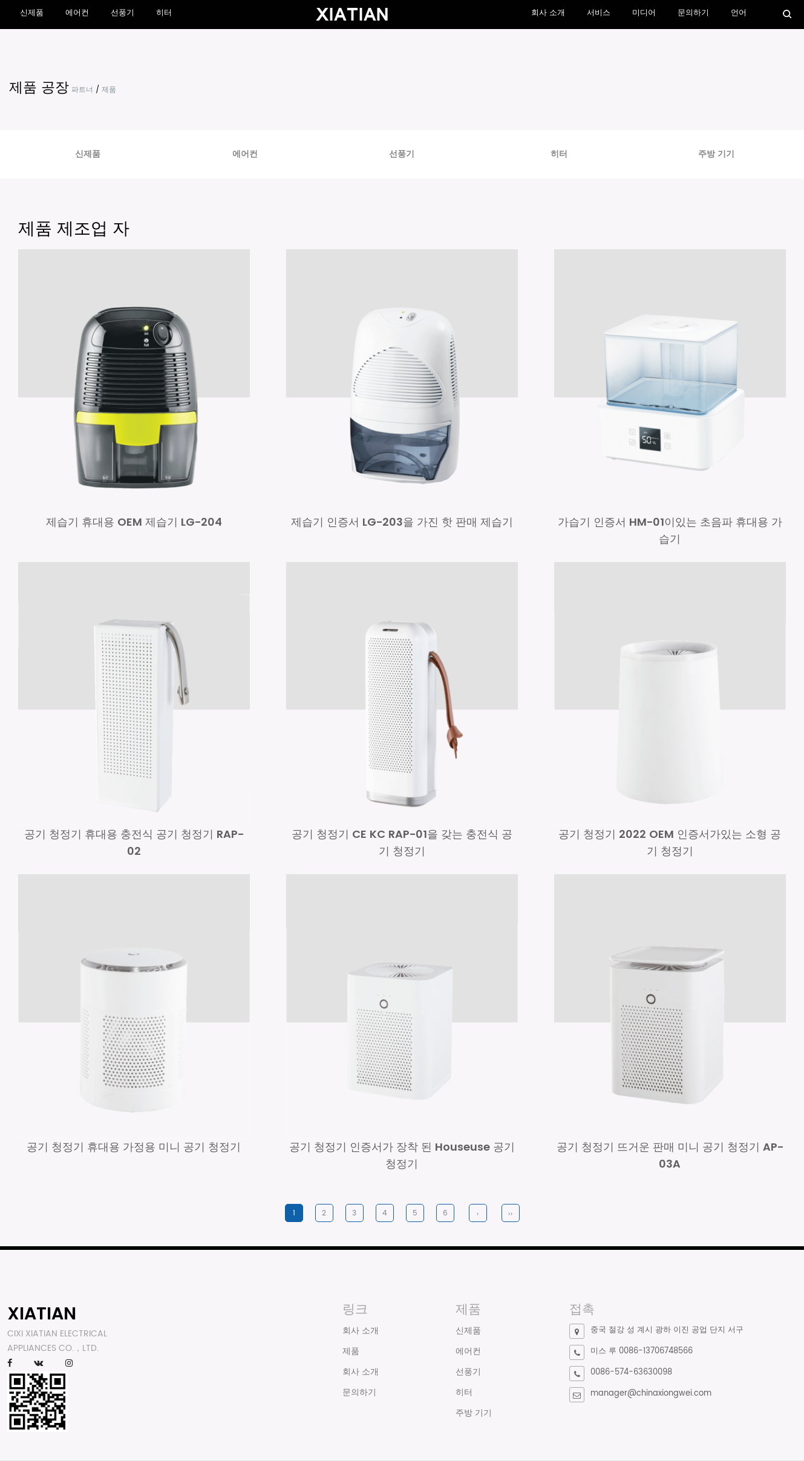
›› (510, 1214)
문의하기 (693, 13)
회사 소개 (548, 13)
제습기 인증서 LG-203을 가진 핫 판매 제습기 (402, 521)
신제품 (32, 13)
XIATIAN (41, 1314)
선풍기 (122, 13)
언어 (739, 13)
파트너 (82, 90)
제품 (350, 1352)
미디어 (644, 13)
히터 (164, 13)
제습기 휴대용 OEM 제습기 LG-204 (134, 521)
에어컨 (77, 13)
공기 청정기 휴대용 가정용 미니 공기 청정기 (134, 1147)
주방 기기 (716, 154)
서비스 (598, 13)
